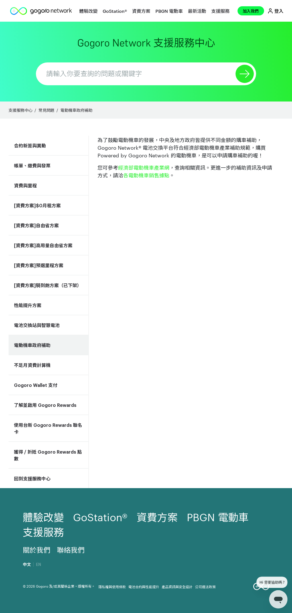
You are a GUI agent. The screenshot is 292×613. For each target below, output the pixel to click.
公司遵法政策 (205, 586)
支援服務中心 (21, 110)
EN (38, 565)
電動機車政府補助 (76, 110)
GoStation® (115, 11)
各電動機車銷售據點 (146, 174)
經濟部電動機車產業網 (143, 167)
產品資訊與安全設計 (177, 586)
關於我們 (36, 549)
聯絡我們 (70, 549)
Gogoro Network (146, 43)
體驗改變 (88, 11)
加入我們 (251, 10)
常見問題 (46, 110)
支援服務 (220, 11)
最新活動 (197, 11)
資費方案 (141, 11)
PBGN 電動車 (169, 11)
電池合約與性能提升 (143, 586)
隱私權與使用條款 (112, 586)
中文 (27, 565)
